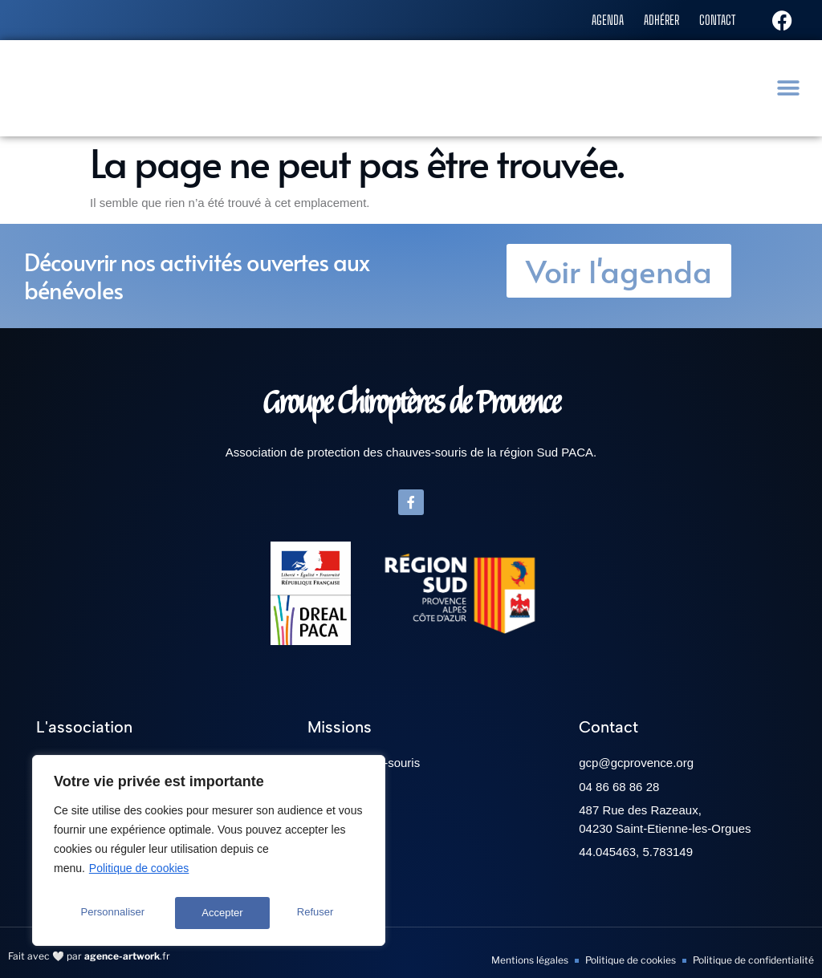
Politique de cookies (139, 874)
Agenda (597, 19)
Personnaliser (112, 913)
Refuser (221, 913)
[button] (790, 88)
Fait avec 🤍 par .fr (89, 956)
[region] (208, 853)
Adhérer (655, 19)
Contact (715, 19)
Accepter (317, 913)
